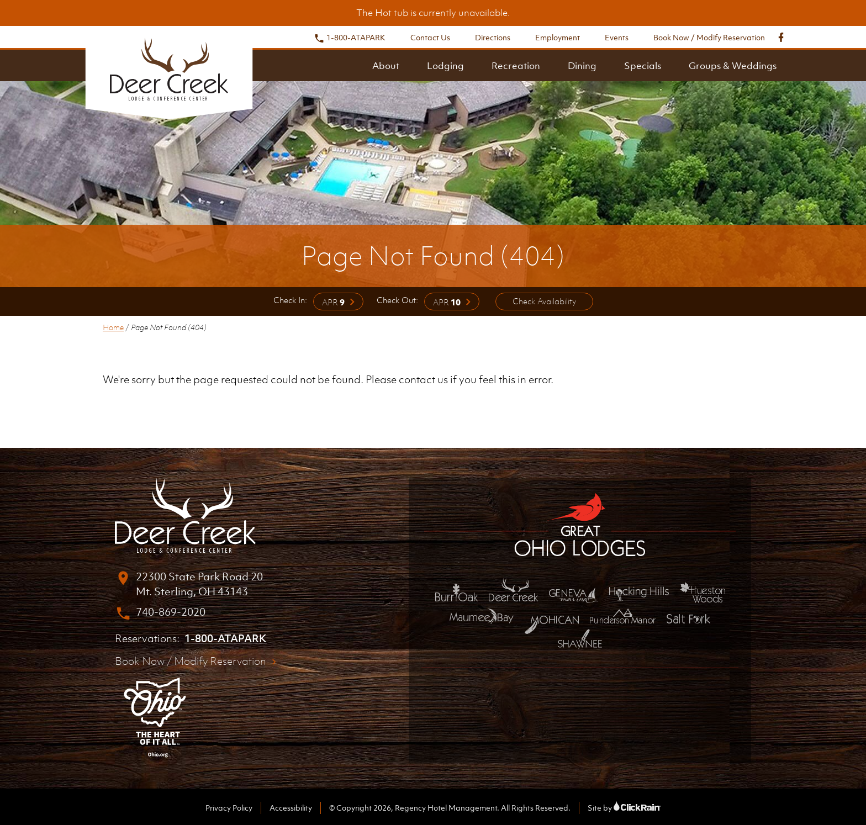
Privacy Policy (228, 807)
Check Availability (544, 300)
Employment (557, 37)
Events (617, 37)
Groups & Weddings (733, 66)
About (385, 66)
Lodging (445, 66)
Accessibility (291, 807)
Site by (624, 807)
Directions (492, 37)
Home (113, 327)
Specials (642, 66)
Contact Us (430, 37)
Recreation (516, 66)
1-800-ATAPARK (350, 37)
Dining (582, 66)
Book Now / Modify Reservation (709, 37)
